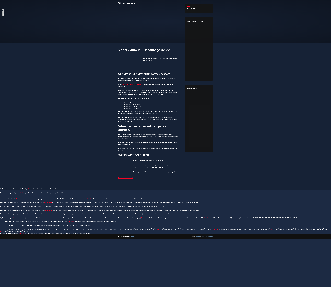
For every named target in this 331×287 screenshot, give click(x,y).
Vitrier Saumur (127, 3)
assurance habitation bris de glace (132, 84)
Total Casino (48, 210)
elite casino (71, 221)
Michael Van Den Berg (207, 236)
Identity (198, 236)
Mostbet (30, 189)
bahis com (21, 233)
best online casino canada (125, 178)
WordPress (131, 236)
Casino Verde (48, 202)
